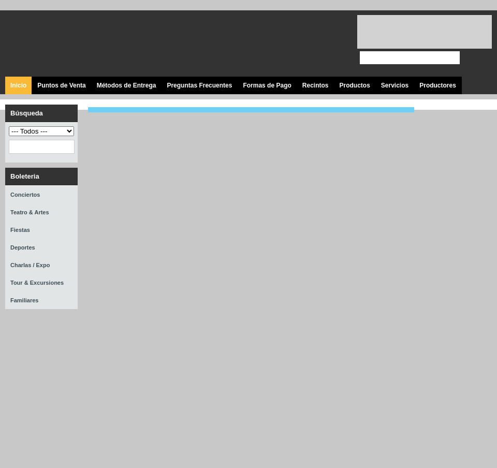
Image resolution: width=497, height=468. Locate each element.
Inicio (18, 85)
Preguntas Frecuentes (199, 85)
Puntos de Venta (61, 85)
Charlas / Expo (30, 265)
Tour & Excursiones (37, 283)
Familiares (24, 300)
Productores (437, 85)
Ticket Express (66, 42)
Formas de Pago (267, 85)
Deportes (22, 247)
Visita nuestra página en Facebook (260, 44)
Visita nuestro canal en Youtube (306, 44)
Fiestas (20, 230)
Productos (354, 85)
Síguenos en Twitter (283, 44)
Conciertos (25, 195)
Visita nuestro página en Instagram (330, 44)
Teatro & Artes (29, 212)
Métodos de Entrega (126, 85)
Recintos (315, 85)
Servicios (394, 85)
